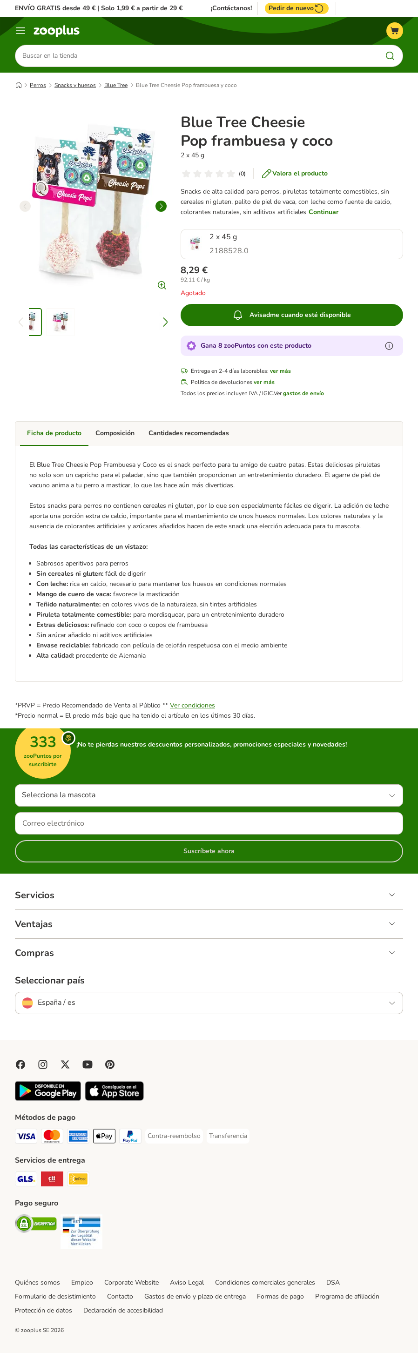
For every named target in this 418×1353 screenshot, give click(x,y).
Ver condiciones (192, 705)
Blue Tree (116, 85)
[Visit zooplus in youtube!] (87, 1064)
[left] (25, 206)
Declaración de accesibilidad (123, 1310)
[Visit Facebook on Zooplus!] (20, 1064)
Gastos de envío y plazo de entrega (195, 1296)
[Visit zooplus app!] (48, 1098)
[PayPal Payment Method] (130, 1138)
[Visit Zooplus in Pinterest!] (109, 1064)
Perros (38, 85)
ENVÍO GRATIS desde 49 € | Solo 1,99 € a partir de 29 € (98, 8)
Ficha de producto (54, 433)
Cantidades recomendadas (188, 433)
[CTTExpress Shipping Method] (52, 1180)
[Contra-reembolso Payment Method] (174, 1136)
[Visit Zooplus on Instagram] (42, 1064)
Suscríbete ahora (209, 851)
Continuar (323, 212)
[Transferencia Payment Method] (228, 1136)
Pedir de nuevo (297, 8)
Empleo (82, 1282)
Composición (115, 433)
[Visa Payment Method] (26, 1138)
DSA (333, 1282)
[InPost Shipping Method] (78, 1180)
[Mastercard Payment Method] (52, 1138)
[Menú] (20, 30)
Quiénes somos (37, 1282)
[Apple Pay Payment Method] (104, 1138)
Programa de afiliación (347, 1296)
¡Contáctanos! (231, 8)
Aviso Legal (187, 1282)
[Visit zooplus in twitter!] (65, 1064)
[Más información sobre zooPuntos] (389, 345)
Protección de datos (43, 1310)
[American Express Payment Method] (78, 1138)
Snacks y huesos (75, 85)
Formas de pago (280, 1296)
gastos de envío (303, 393)
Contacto (120, 1296)
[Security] (36, 1225)
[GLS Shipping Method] (26, 1180)
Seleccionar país (50, 980)
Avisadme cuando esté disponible (291, 315)
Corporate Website (131, 1282)
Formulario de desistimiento (55, 1296)
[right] (161, 206)
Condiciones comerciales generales (265, 1282)
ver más (280, 371)
